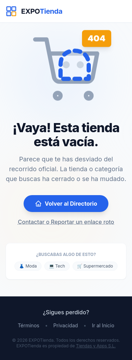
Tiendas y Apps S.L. (96, 345)
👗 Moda (28, 266)
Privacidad (66, 325)
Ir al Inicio (103, 325)
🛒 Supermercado (95, 266)
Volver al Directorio (66, 203)
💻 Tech (57, 266)
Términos (28, 325)
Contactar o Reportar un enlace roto (66, 221)
